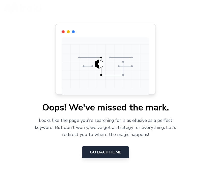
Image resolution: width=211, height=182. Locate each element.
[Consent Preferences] (10, 172)
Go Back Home (105, 152)
